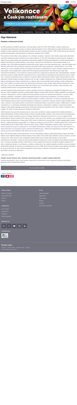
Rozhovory (5, 32)
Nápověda (42, 315)
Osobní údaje (11, 367)
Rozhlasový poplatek (45, 325)
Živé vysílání (5, 329)
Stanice (3, 318)
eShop (3, 320)
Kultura (60, 32)
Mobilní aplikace (6, 336)
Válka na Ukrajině (6, 313)
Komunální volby (6, 315)
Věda (47, 32)
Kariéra (41, 320)
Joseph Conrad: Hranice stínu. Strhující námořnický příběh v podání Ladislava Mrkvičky (30, 278)
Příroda (53, 32)
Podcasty (4, 333)
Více (67, 32)
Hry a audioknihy (27, 32)
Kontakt (41, 323)
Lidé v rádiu (42, 318)
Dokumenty (39, 32)
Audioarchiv (5, 331)
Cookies (3, 367)
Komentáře (14, 32)
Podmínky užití (20, 367)
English (28, 367)
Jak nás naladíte (44, 313)
